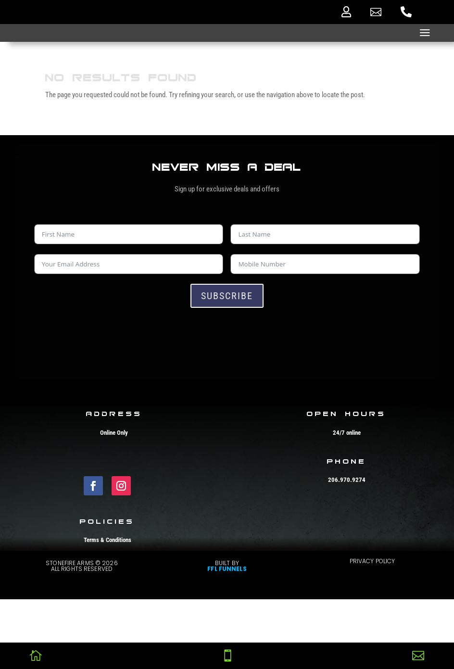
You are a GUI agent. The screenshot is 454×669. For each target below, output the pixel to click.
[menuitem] (346, 11)
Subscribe (227, 296)
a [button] (425, 33)
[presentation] (107, 336)
